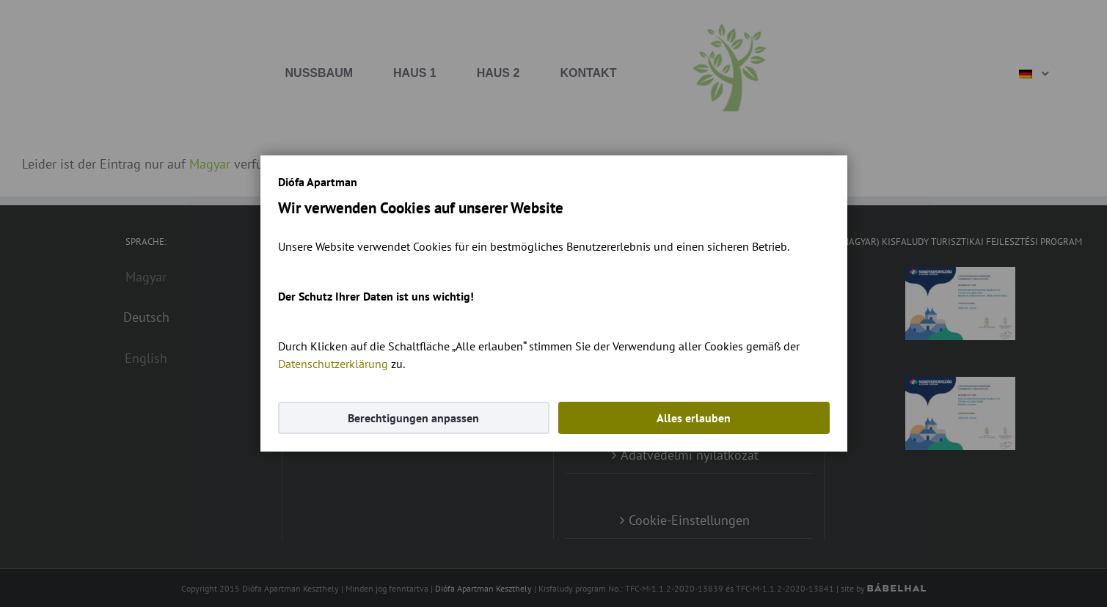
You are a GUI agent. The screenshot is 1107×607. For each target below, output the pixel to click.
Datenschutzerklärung (333, 363)
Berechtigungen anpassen (413, 418)
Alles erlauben (694, 418)
